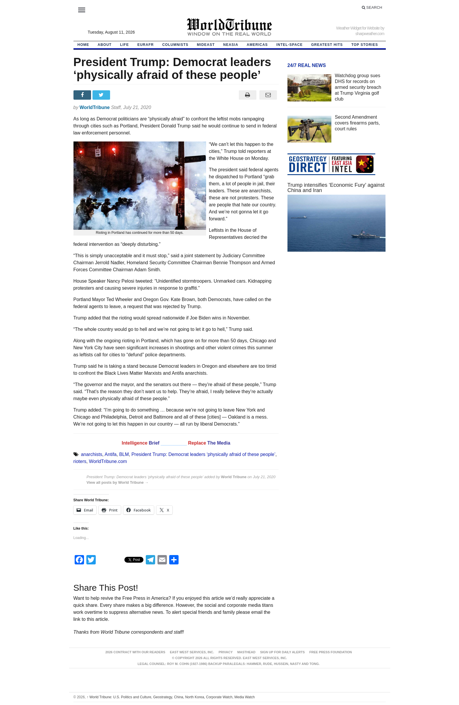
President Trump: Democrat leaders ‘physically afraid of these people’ (203, 454)
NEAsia (230, 45)
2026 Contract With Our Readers (135, 652)
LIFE (124, 45)
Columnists (175, 45)
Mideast (206, 45)
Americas (257, 45)
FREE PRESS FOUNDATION (330, 652)
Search (372, 7)
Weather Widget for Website (358, 28)
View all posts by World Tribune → (118, 482)
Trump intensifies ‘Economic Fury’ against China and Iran (336, 187)
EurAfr (145, 45)
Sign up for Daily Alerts (282, 652)
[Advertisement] (336, 311)
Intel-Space (289, 45)
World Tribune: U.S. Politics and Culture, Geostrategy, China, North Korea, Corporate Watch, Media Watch (171, 697)
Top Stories (364, 45)
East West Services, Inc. (192, 652)
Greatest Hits (327, 45)
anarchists (91, 454)
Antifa (111, 454)
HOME (83, 45)
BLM (124, 454)
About (105, 45)
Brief (155, 442)
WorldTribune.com (108, 461)
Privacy (226, 652)
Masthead (246, 652)
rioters (79, 461)
